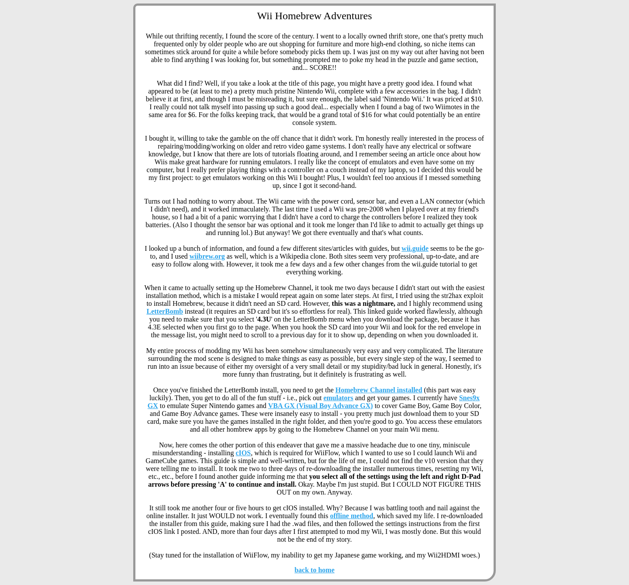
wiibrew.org (207, 256)
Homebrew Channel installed (378, 390)
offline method (351, 515)
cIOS (243, 453)
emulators (338, 398)
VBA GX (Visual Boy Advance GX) (320, 405)
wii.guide (415, 248)
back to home (314, 570)
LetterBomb (164, 311)
